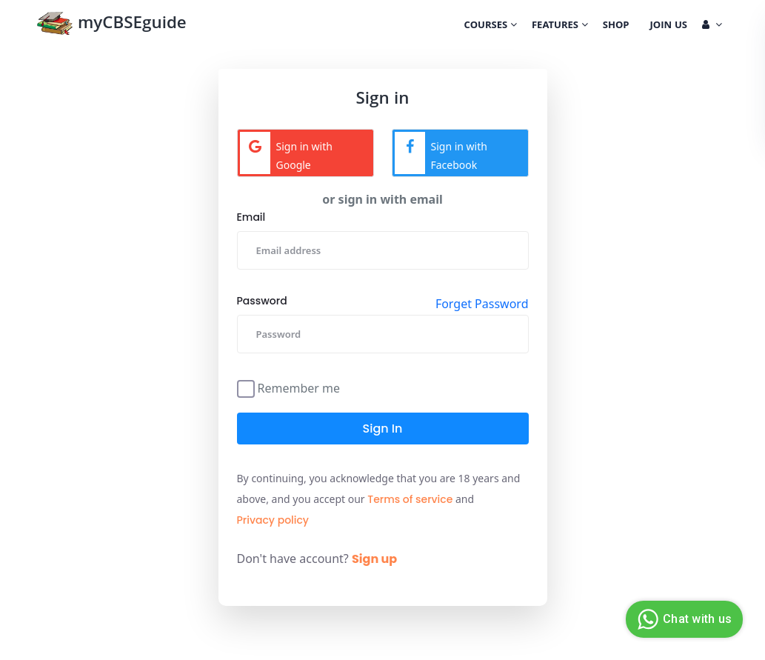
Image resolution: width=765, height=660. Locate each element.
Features (560, 26)
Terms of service (409, 499)
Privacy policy (273, 520)
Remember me (299, 387)
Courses (490, 26)
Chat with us (682, 619)
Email (251, 217)
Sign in (383, 428)
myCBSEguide (111, 25)
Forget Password (482, 304)
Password (262, 300)
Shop (616, 26)
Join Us (668, 26)
